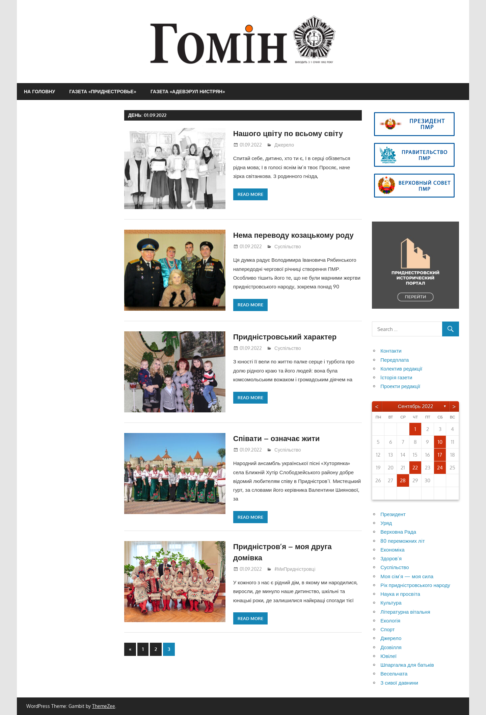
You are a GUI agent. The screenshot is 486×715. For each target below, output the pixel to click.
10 (440, 442)
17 (440, 455)
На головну (39, 91)
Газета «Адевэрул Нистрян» (188, 91)
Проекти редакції (400, 386)
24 (440, 467)
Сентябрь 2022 (415, 406)
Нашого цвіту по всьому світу (288, 133)
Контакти (390, 351)
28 (403, 480)
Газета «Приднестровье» (102, 91)
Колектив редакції (401, 368)
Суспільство (287, 246)
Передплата (394, 360)
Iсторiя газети (396, 377)
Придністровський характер (284, 336)
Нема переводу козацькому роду (293, 234)
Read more (250, 194)
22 (415, 467)
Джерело (284, 145)
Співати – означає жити (276, 438)
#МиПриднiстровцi (295, 569)
